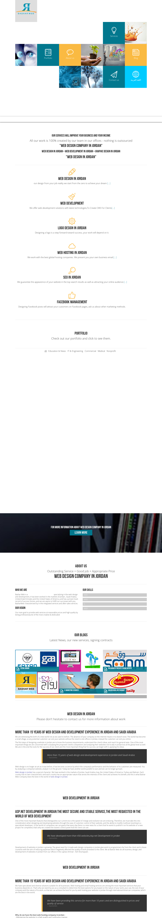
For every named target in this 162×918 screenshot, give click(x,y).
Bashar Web (25, 118)
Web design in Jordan (24, 672)
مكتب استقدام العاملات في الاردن (123, 911)
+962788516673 (28, 879)
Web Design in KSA (101, 904)
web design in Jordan (59, 677)
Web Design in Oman (116, 904)
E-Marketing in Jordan (91, 892)
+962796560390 (43, 879)
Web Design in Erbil (110, 902)
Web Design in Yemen (85, 904)
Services (50, 119)
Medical (101, 251)
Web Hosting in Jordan (91, 882)
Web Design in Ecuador (110, 907)
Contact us (111, 119)
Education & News (57, 251)
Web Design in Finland (127, 907)
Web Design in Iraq (78, 902)
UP (157, 891)
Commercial (90, 251)
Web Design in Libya (126, 902)
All (46, 251)
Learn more (81, 433)
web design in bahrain (92, 913)
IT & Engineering (75, 251)
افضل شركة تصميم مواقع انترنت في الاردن (127, 909)
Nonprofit (111, 251)
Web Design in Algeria (94, 902)
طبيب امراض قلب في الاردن (81, 911)
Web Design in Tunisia (133, 904)
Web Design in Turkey (92, 907)
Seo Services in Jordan (91, 885)
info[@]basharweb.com (29, 882)
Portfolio (66, 119)
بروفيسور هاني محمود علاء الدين (101, 911)
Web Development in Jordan (93, 878)
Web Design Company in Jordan (40, 495)
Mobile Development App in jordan (95, 888)
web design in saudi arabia (88, 909)
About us (82, 119)
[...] (52, 186)
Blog (97, 119)
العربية (127, 119)
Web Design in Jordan (90, 875)
